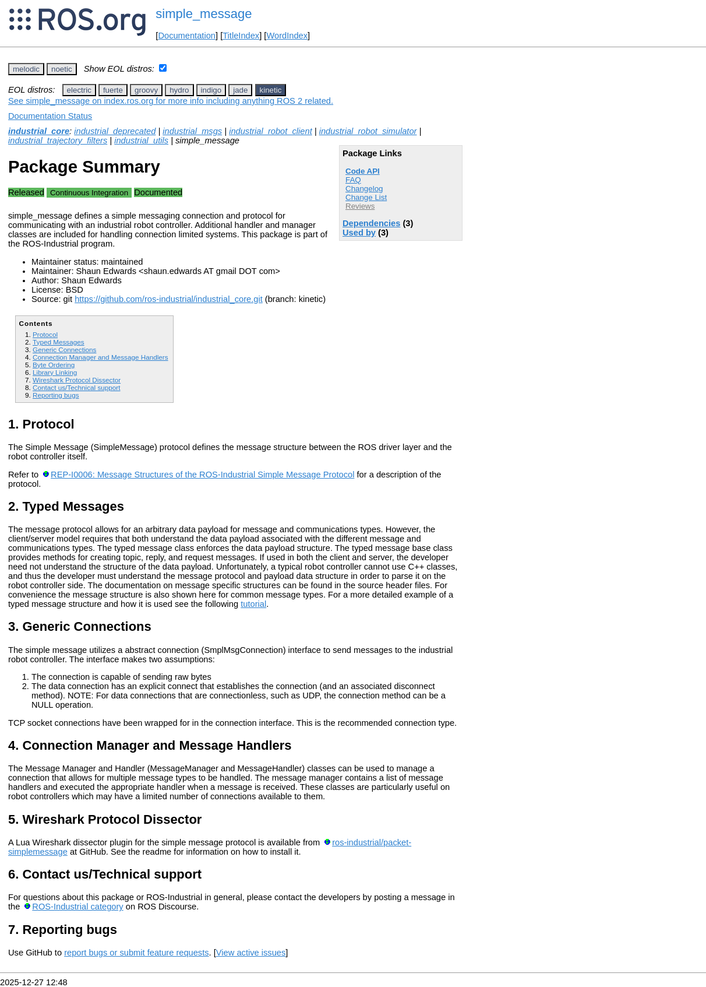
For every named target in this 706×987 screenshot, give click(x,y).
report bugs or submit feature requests (136, 952)
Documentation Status (50, 116)
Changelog (364, 188)
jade (240, 90)
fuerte (113, 90)
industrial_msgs (192, 131)
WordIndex (287, 35)
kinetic (271, 90)
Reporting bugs (56, 395)
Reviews (360, 206)
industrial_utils (141, 140)
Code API (362, 171)
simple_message (204, 13)
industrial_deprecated (115, 131)
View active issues (250, 952)
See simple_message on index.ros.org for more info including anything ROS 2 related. (170, 101)
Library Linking (55, 372)
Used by (359, 232)
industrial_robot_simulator (368, 131)
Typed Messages (58, 342)
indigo (211, 90)
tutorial (253, 604)
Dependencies (371, 223)
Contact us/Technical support (76, 387)
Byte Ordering (54, 364)
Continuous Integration (89, 192)
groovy (146, 90)
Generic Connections (64, 349)
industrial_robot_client (270, 131)
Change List (366, 197)
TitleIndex (241, 35)
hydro (179, 90)
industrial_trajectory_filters (57, 140)
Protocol (45, 334)
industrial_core (38, 131)
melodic (26, 69)
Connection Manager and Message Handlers (100, 357)
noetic (61, 69)
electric (79, 90)
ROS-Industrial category (77, 906)
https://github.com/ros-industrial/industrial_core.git (169, 299)
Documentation (187, 35)
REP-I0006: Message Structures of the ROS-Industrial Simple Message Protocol (202, 474)
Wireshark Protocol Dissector (77, 380)
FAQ (353, 179)
